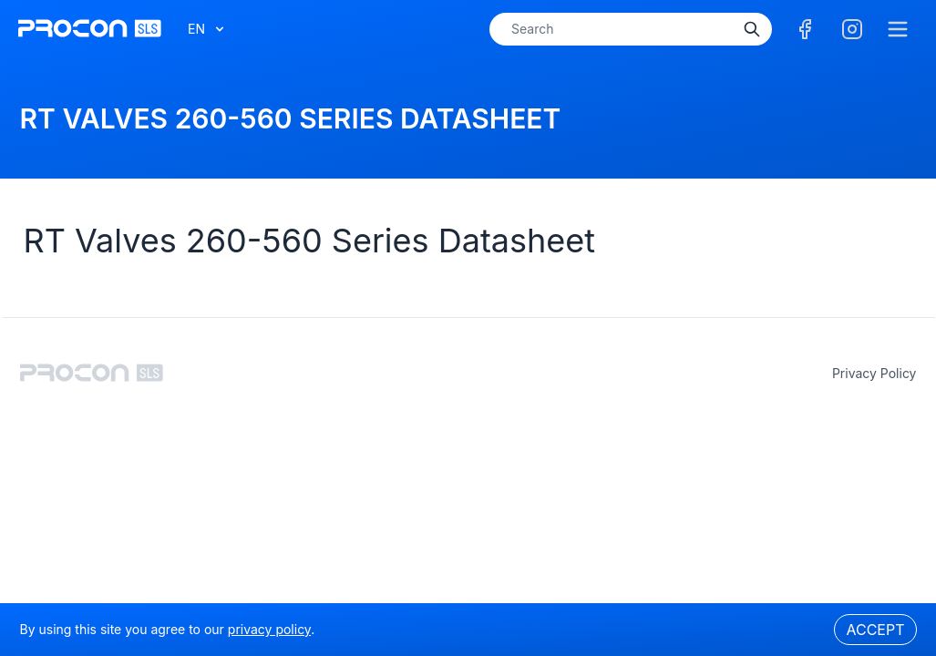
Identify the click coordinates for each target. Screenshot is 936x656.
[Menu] (898, 29)
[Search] (752, 29)
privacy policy (874, 373)
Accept (875, 629)
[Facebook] (805, 29)
